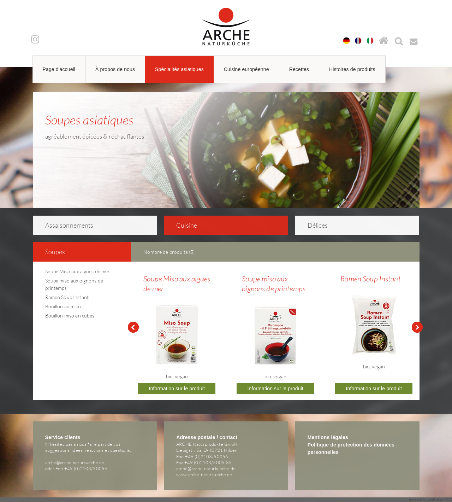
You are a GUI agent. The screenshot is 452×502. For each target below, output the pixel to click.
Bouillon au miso (63, 306)
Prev (133, 327)
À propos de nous (115, 69)
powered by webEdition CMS (430, 499)
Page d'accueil (59, 69)
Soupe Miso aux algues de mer (77, 271)
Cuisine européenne (246, 69)
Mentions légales (328, 437)
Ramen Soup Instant (67, 297)
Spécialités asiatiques (179, 69)
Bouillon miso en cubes (70, 316)
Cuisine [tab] (182, 225)
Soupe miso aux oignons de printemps (273, 283)
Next (417, 327)
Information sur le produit (177, 388)
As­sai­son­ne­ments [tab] (64, 225)
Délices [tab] (313, 225)
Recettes (299, 69)
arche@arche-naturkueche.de (75, 462)
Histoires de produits (352, 69)
